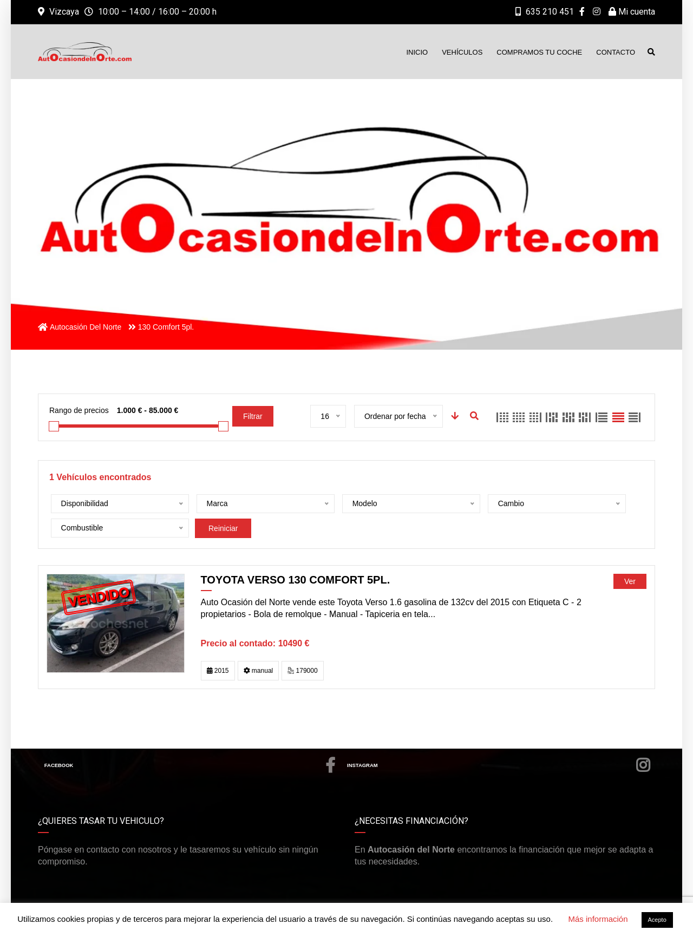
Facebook (190, 741)
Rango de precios (79, 410)
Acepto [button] (657, 919)
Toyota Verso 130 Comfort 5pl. (295, 555)
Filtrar (253, 416)
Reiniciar (572, 504)
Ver (630, 557)
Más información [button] (597, 918)
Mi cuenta (632, 11)
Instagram (499, 741)
